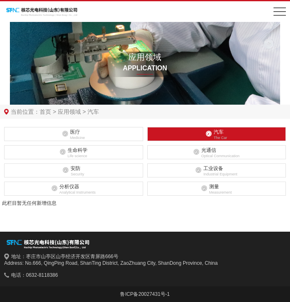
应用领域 (69, 111)
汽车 (93, 111)
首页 (45, 111)
